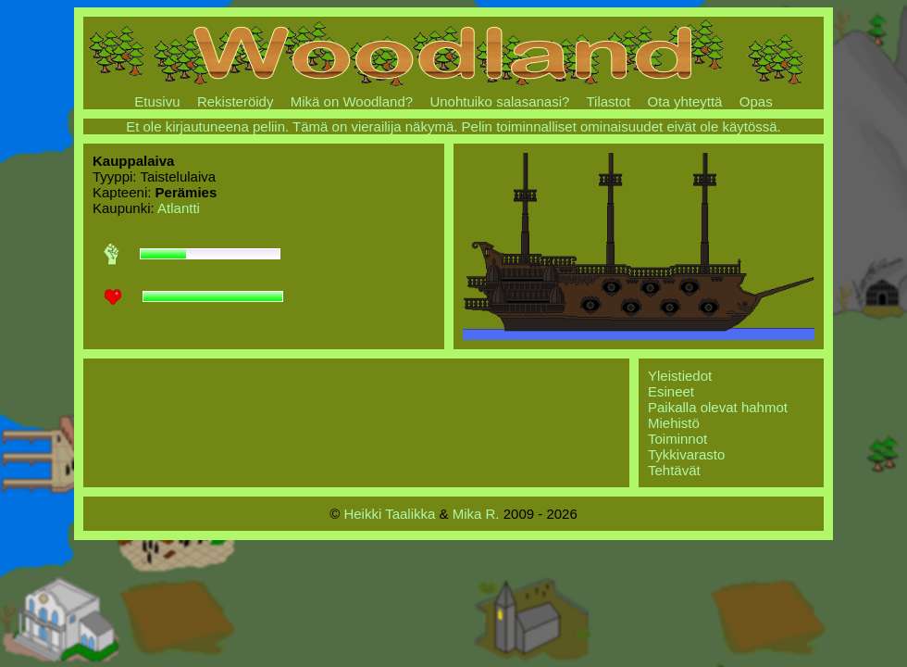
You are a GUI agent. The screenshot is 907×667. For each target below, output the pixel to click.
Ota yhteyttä (685, 101)
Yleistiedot (680, 376)
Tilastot (608, 101)
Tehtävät (674, 470)
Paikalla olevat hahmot (718, 407)
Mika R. (476, 514)
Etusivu (157, 101)
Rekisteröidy (235, 101)
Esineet (671, 391)
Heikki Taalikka (389, 514)
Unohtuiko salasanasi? (499, 101)
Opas (756, 101)
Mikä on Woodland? (352, 101)
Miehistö (674, 423)
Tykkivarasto (686, 454)
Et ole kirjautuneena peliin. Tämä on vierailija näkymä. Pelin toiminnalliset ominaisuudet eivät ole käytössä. (453, 126)
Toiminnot (677, 439)
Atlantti (178, 208)
